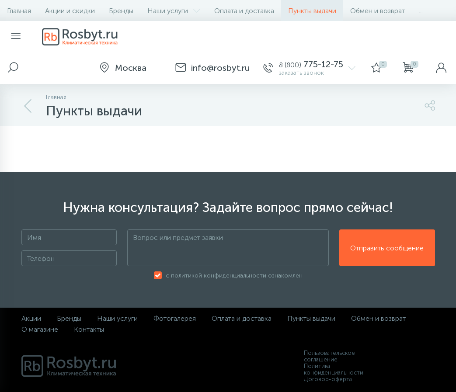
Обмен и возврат (377, 11)
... (421, 11)
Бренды (121, 11)
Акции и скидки (70, 11)
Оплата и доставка (244, 11)
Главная (19, 11)
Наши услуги (173, 11)
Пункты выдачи (312, 11)
